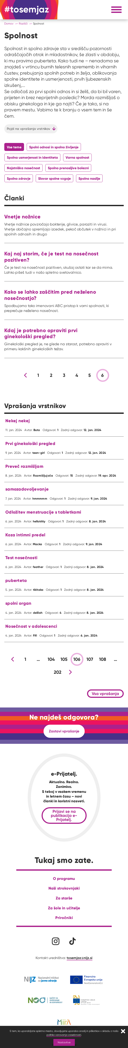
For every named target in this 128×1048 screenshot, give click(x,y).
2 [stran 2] (51, 375)
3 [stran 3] (64, 375)
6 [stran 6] (102, 375)
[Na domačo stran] (26, 9)
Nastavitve (64, 1042)
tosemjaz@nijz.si (79, 958)
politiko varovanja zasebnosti (64, 1034)
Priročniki (64, 917)
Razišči (23, 23)
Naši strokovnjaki (64, 888)
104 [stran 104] (51, 659)
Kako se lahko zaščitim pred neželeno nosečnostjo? (50, 295)
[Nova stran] (70, 672)
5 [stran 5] (89, 375)
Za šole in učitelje (64, 907)
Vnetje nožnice (22, 216)
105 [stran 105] (64, 659)
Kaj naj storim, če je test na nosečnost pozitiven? (51, 256)
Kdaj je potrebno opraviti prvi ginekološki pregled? (41, 333)
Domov (9, 23)
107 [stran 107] (89, 659)
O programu (64, 878)
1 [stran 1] (38, 375)
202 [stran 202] (58, 672)
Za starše (64, 898)
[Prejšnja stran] (25, 375)
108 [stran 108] (102, 659)
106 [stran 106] (77, 659)
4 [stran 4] (76, 375)
